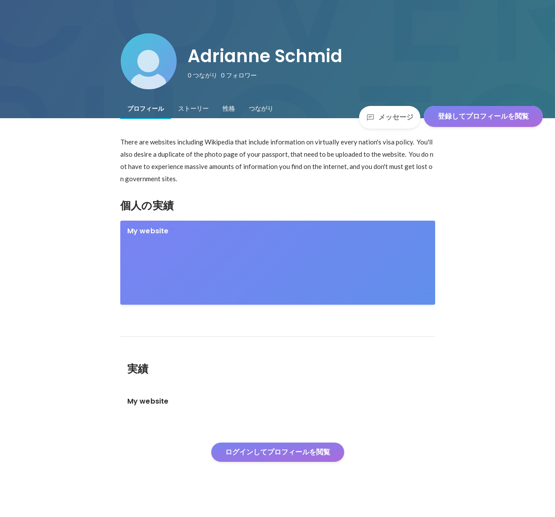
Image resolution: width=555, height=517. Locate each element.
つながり (261, 108)
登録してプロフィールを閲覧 (483, 116)
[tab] (145, 108)
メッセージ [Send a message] (389, 117)
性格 (229, 108)
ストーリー (193, 108)
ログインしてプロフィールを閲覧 (277, 452)
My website (148, 231)
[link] (277, 263)
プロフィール (145, 108)
